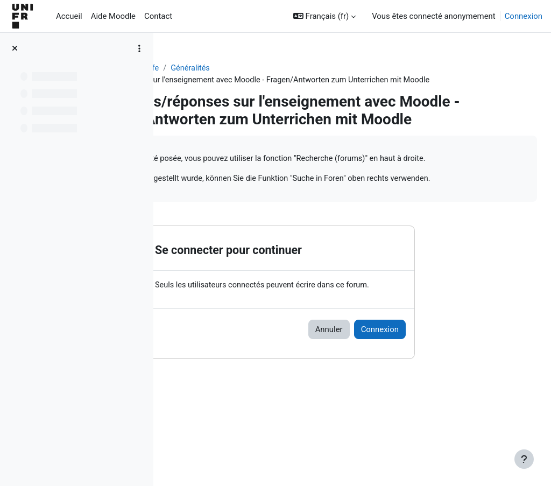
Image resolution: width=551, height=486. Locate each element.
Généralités (302, 68)
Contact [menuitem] (158, 16)
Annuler (392, 385)
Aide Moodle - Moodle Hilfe (222, 68)
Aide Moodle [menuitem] (113, 16)
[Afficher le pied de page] (524, 459)
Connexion (523, 16)
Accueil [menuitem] (69, 16)
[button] (324, 16)
